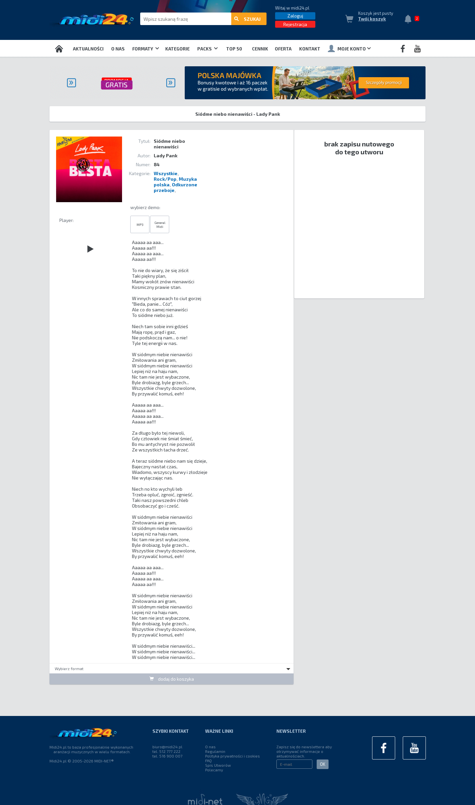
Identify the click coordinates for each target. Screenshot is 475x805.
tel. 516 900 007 (167, 756)
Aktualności (88, 48)
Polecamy (214, 769)
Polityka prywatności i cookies (232, 756)
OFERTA (283, 48)
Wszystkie (165, 173)
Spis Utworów (218, 765)
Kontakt (309, 48)
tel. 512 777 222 (166, 751)
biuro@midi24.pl (167, 746)
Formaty (145, 48)
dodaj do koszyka (171, 679)
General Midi (159, 225)
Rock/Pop (165, 179)
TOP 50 (234, 48)
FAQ (208, 760)
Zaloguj (295, 15)
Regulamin (215, 751)
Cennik (260, 48)
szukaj (247, 19)
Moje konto (349, 48)
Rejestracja (295, 24)
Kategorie (177, 48)
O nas (118, 48)
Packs (207, 48)
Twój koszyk (372, 18)
